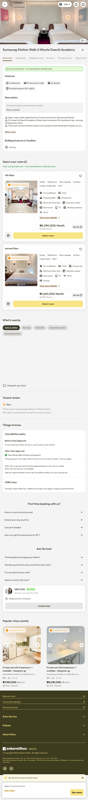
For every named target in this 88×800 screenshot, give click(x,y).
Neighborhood (36, 58)
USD (65, 4)
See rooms (77, 792)
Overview (7, 58)
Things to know (65, 58)
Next (84, 22)
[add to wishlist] (80, 176)
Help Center (81, 58)
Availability (20, 58)
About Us (33, 749)
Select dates (9, 790)
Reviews (50, 58)
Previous (4, 22)
